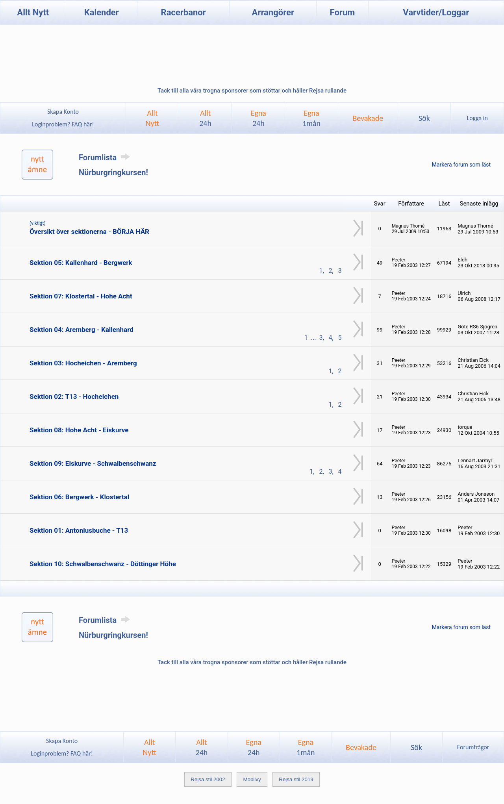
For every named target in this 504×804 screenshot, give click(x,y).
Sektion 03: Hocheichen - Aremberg (83, 363)
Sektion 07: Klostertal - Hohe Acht (81, 296)
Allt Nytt (33, 12)
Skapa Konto (63, 111)
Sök (424, 118)
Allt (205, 118)
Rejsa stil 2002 (208, 779)
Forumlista (106, 157)
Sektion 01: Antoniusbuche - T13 (79, 530)
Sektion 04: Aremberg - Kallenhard (81, 329)
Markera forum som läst (461, 164)
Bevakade (367, 118)
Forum (342, 12)
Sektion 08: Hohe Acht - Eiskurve (79, 430)
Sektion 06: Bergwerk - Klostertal (79, 497)
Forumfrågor (473, 747)
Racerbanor (183, 12)
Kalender (101, 12)
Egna (258, 118)
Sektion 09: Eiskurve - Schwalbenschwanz (93, 463)
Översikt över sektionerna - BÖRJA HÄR (89, 231)
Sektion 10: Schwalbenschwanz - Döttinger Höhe (103, 564)
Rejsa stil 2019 (296, 779)
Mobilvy (252, 779)
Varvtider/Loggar (436, 12)
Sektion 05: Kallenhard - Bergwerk (81, 263)
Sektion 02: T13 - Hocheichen (74, 396)
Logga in (477, 118)
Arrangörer (273, 12)
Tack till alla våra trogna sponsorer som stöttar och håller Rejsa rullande (252, 90)
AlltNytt (152, 118)
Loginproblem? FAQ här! (63, 124)
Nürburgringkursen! (113, 172)
